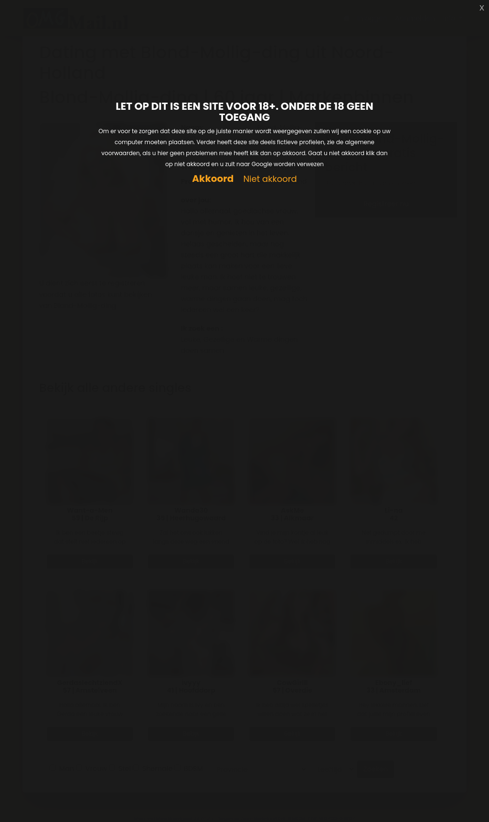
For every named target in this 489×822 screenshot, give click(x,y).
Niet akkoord (270, 179)
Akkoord (213, 178)
